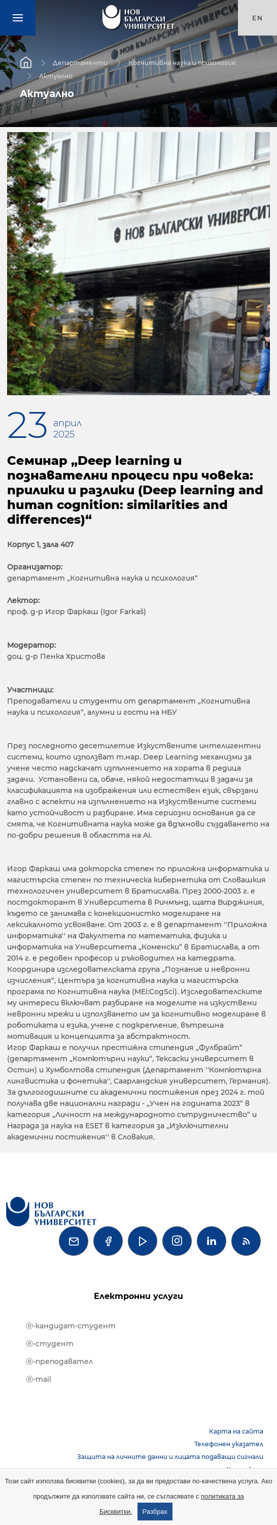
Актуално (56, 75)
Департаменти (80, 62)
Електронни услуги (138, 1296)
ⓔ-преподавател (59, 1361)
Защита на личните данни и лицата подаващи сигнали (170, 1456)
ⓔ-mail (38, 1379)
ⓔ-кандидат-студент (71, 1325)
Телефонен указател (228, 1444)
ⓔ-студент (50, 1343)
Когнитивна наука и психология (181, 62)
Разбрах (155, 1511)
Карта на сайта (236, 1431)
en (257, 18)
